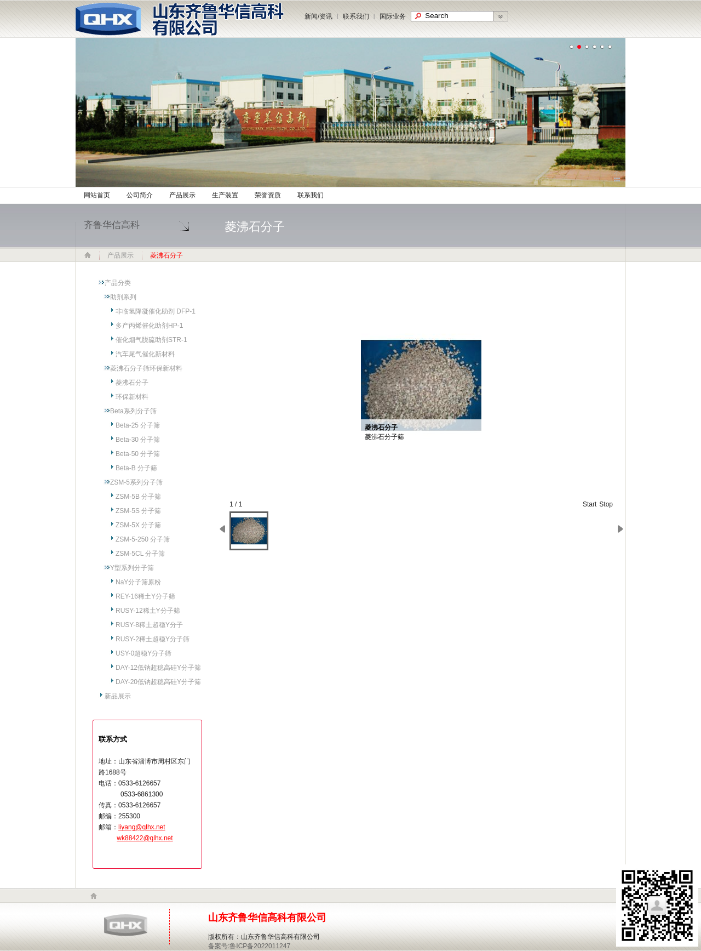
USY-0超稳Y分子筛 (143, 653)
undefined (571, 47)
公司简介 (140, 195)
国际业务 (393, 16)
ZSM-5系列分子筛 (136, 482)
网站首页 (97, 195)
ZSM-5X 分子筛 (138, 525)
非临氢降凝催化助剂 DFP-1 (156, 311)
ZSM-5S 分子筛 (138, 511)
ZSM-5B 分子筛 (138, 496)
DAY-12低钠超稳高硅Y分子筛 (158, 667)
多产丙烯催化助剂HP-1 (149, 325)
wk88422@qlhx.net (145, 838)
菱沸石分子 (132, 382)
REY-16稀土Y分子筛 (145, 596)
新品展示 (118, 696)
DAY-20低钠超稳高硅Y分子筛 (158, 682)
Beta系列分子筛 (133, 411)
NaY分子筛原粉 (138, 582)
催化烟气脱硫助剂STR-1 (151, 340)
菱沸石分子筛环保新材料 (146, 368)
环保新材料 (132, 397)
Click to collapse (617, 176)
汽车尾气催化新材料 (145, 354)
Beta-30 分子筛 (138, 439)
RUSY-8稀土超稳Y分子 (149, 625)
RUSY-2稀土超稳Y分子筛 (152, 639)
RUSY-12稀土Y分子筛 (148, 610)
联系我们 (356, 16)
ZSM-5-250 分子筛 (143, 539)
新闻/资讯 (318, 16)
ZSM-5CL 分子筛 (140, 553)
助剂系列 (123, 297)
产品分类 (118, 283)
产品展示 (182, 195)
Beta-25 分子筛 (138, 425)
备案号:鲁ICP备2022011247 (249, 946)
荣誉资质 (268, 195)
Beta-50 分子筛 (138, 454)
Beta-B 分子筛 (136, 468)
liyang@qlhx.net (141, 827)
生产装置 (225, 195)
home (93, 896)
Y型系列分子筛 (132, 568)
